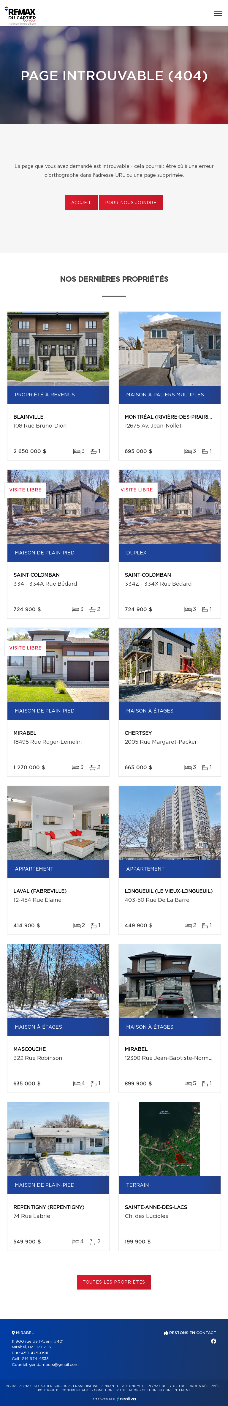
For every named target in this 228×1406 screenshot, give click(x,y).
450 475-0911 (34, 1353)
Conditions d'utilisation (116, 1390)
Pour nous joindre (131, 203)
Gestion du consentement (166, 1390)
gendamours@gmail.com (54, 1365)
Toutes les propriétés (114, 1282)
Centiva (126, 1399)
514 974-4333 (35, 1359)
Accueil (81, 203)
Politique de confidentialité (64, 1390)
